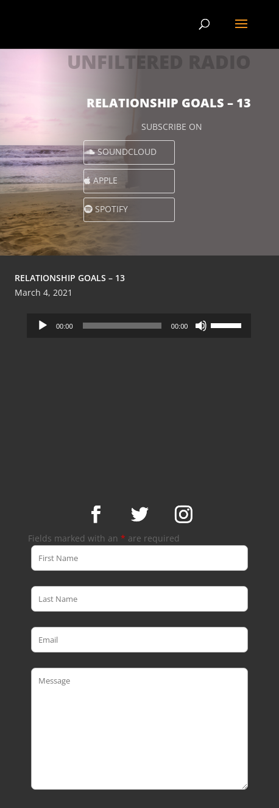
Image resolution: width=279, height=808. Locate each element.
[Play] (43, 326)
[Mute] (201, 326)
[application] (139, 325)
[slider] (122, 326)
